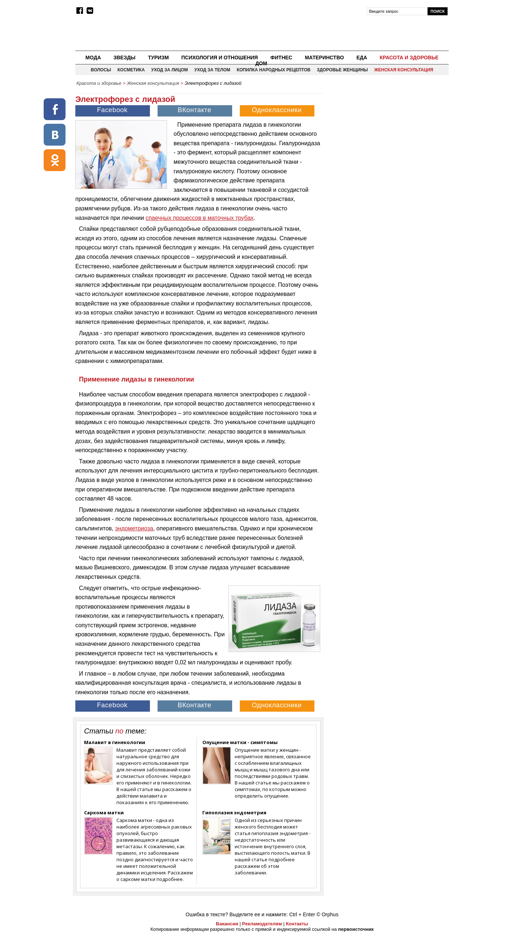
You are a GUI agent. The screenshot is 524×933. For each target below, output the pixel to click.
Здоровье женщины (342, 69)
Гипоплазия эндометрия (234, 812)
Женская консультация (403, 69)
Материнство (324, 57)
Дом (261, 63)
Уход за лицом (169, 69)
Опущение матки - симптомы (240, 742)
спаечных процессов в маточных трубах (200, 218)
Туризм (158, 57)
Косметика (131, 69)
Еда (361, 57)
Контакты (297, 923)
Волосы (101, 69)
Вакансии (227, 923)
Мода (93, 57)
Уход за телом (212, 69)
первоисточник (356, 929)
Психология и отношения (219, 57)
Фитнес (281, 57)
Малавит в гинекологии (114, 742)
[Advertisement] (387, 140)
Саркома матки (104, 812)
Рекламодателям (262, 923)
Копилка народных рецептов (273, 69)
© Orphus (327, 914)
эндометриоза (134, 528)
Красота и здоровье (409, 57)
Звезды (125, 57)
